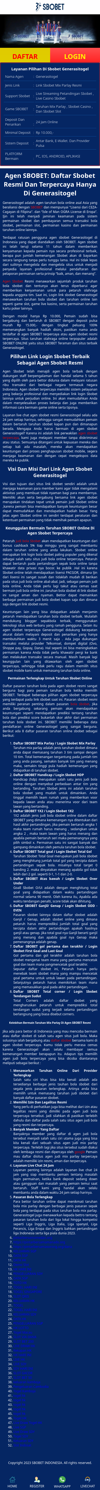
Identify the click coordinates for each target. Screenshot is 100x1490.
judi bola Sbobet (28, 541)
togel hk (19, 1395)
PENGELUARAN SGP (28, 1323)
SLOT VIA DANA (24, 1337)
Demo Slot (21, 1264)
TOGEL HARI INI (25, 1287)
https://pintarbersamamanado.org (39, 1242)
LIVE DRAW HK (24, 1346)
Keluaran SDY (23, 1440)
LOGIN (75, 56)
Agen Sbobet (13, 281)
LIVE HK (19, 1359)
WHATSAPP (62, 1482)
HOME (12, 1482)
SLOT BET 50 (22, 1377)
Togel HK (20, 1418)
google (79, 1152)
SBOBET (37, 207)
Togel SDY (20, 1436)
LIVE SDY (19, 1364)
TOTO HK (20, 1283)
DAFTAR (25, 56)
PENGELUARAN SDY (28, 1273)
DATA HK (19, 1260)
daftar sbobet (61, 1040)
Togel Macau (22, 1332)
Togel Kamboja (24, 1391)
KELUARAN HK (24, 1301)
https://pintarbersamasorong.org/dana (42, 1246)
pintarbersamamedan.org (32, 1237)
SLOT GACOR (23, 1373)
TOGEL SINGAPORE (27, 1292)
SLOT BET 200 (23, 1341)
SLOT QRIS (21, 1296)
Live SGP (19, 1427)
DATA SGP (20, 1255)
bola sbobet (80, 704)
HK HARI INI (22, 1269)
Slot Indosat (22, 1445)
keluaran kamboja (26, 1382)
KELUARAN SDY (24, 1314)
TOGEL (18, 1305)
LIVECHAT (88, 1482)
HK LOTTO (21, 1328)
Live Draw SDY (24, 1431)
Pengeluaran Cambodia (31, 1386)
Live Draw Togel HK (27, 1422)
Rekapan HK (22, 1350)
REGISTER (37, 1482)
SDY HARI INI (23, 1368)
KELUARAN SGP (25, 1251)
